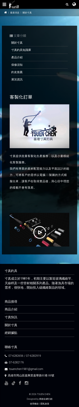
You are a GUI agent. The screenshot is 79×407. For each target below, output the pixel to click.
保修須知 (17, 64)
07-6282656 (15, 355)
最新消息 (14, 12)
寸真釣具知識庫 (21, 50)
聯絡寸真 (11, 347)
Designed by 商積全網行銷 (39, 399)
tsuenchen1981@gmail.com (26, 369)
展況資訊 (17, 79)
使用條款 (34, 403)
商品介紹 (11, 309)
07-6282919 (33, 355)
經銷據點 (11, 333)
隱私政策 (44, 403)
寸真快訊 (11, 317)
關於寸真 (27, 12)
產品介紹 (17, 57)
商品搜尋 (11, 301)
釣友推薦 (17, 72)
